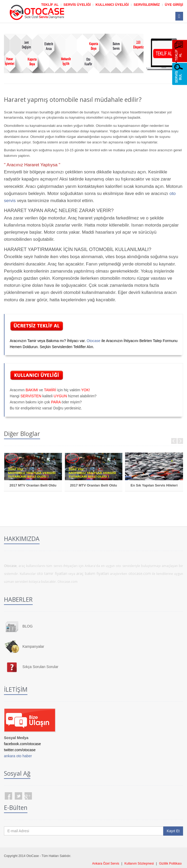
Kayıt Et (173, 831)
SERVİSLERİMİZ (147, 5)
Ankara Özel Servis (105, 863)
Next (180, 441)
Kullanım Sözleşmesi (139, 863)
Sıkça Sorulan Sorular (40, 667)
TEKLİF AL (50, 5)
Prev (174, 441)
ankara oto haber (18, 756)
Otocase (93, 341)
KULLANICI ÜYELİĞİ (112, 5)
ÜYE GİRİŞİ (174, 5)
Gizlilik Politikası (170, 863)
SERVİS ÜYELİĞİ (77, 5)
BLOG (27, 626)
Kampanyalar (33, 646)
